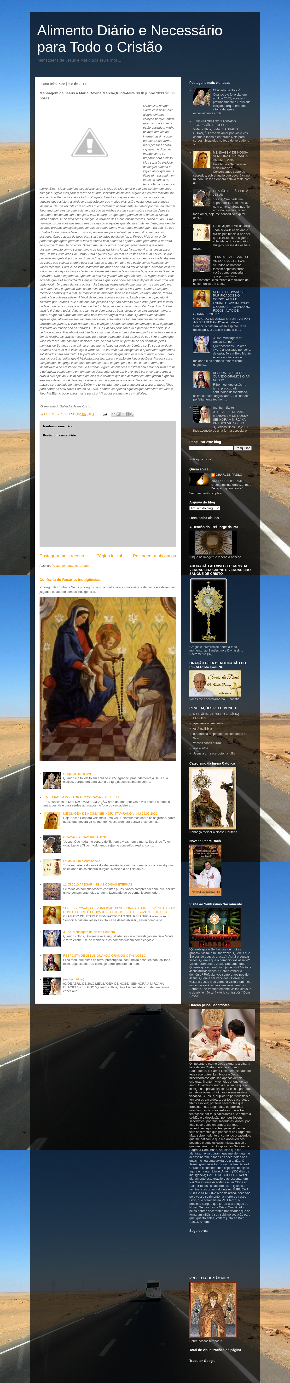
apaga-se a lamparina (208, 723)
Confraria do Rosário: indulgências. (70, 579)
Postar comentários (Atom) (70, 565)
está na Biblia (202, 728)
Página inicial (109, 556)
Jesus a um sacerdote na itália (214, 753)
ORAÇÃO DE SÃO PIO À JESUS (86, 837)
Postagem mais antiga (154, 556)
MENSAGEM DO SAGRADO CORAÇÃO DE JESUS (82, 797)
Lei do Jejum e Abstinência (81, 861)
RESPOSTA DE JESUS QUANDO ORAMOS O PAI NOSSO (104, 955)
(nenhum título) (73, 979)
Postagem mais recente (62, 556)
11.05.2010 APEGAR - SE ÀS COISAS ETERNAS (98, 884)
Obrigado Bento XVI (77, 774)
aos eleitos (200, 748)
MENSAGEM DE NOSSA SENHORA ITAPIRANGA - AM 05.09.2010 (110, 813)
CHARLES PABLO (229, 474)
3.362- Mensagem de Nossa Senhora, (89, 932)
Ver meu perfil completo (205, 493)
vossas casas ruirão (207, 743)
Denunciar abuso (204, 518)
